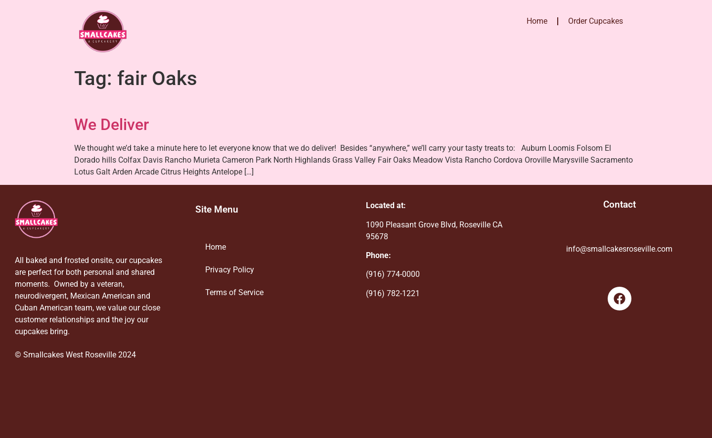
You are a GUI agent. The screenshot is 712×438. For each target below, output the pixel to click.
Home (537, 21)
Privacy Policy (229, 269)
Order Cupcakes (595, 21)
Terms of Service (234, 292)
